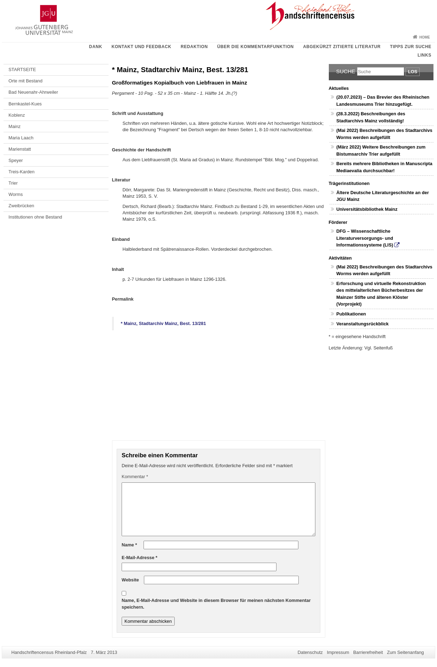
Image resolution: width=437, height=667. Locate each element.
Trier (13, 183)
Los (412, 71)
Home (424, 37)
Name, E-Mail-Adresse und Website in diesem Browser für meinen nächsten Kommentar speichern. (216, 603)
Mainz (14, 126)
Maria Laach (20, 137)
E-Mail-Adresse (139, 557)
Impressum (338, 652)
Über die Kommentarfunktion (255, 46)
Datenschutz (310, 652)
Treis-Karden (21, 171)
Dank (95, 46)
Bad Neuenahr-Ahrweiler (33, 92)
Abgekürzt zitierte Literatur (341, 46)
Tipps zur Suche (410, 46)
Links (424, 55)
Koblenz (16, 115)
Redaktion (194, 46)
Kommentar (135, 476)
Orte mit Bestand (25, 80)
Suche (345, 71)
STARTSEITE (22, 69)
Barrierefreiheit (368, 652)
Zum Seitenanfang (405, 652)
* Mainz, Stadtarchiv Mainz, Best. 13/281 (163, 323)
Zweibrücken (21, 205)
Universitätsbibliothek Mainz (366, 209)
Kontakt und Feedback (141, 46)
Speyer (15, 160)
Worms (15, 194)
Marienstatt (19, 149)
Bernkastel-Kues (25, 103)
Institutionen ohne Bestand (35, 217)
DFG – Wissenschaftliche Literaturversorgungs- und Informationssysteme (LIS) (364, 237)
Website (130, 579)
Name (129, 544)
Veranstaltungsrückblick (362, 323)
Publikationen (351, 314)
